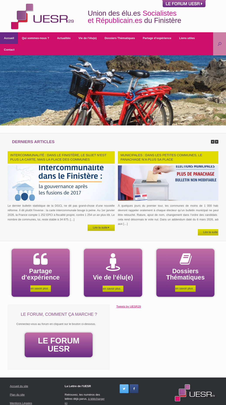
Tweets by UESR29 (128, 306)
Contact (9, 49)
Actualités (64, 38)
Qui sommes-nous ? (35, 38)
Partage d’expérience (157, 38)
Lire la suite (101, 227)
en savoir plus (41, 288)
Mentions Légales (21, 402)
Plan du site (17, 394)
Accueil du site (19, 385)
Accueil (9, 38)
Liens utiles (187, 38)
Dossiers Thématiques (120, 38)
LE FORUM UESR (58, 344)
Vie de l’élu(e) (87, 38)
